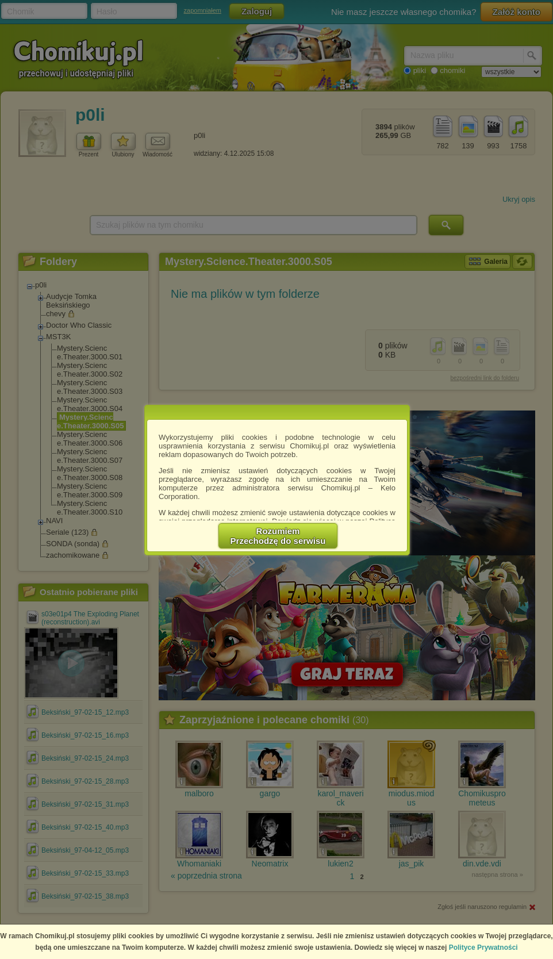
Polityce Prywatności (483, 947)
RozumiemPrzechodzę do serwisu (278, 536)
